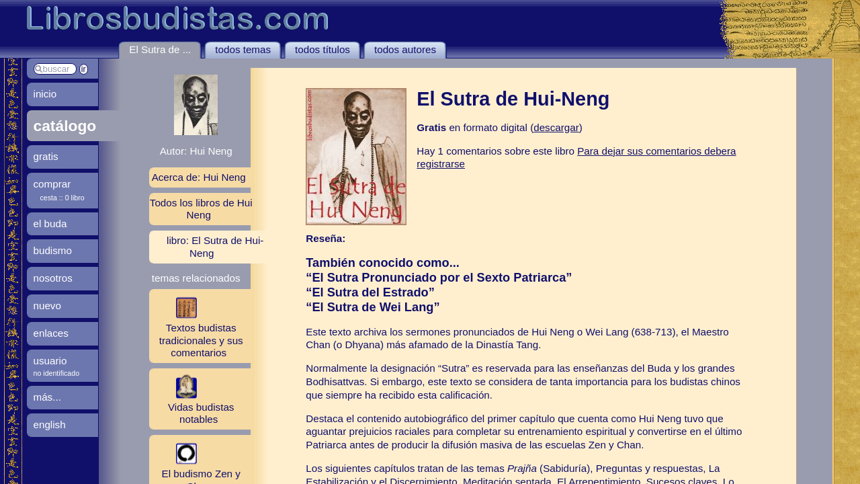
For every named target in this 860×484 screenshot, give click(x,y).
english (50, 424)
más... (47, 397)
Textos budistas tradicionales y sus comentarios (196, 325)
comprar (52, 184)
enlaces (51, 333)
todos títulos (322, 49)
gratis (46, 156)
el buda (50, 223)
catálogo (65, 125)
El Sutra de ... (160, 49)
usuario (50, 360)
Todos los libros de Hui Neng (201, 208)
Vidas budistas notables (191, 398)
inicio (45, 93)
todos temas (243, 49)
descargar (556, 127)
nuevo (47, 305)
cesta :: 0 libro (62, 198)
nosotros (53, 278)
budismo (53, 250)
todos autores (405, 49)
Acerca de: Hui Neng (199, 177)
